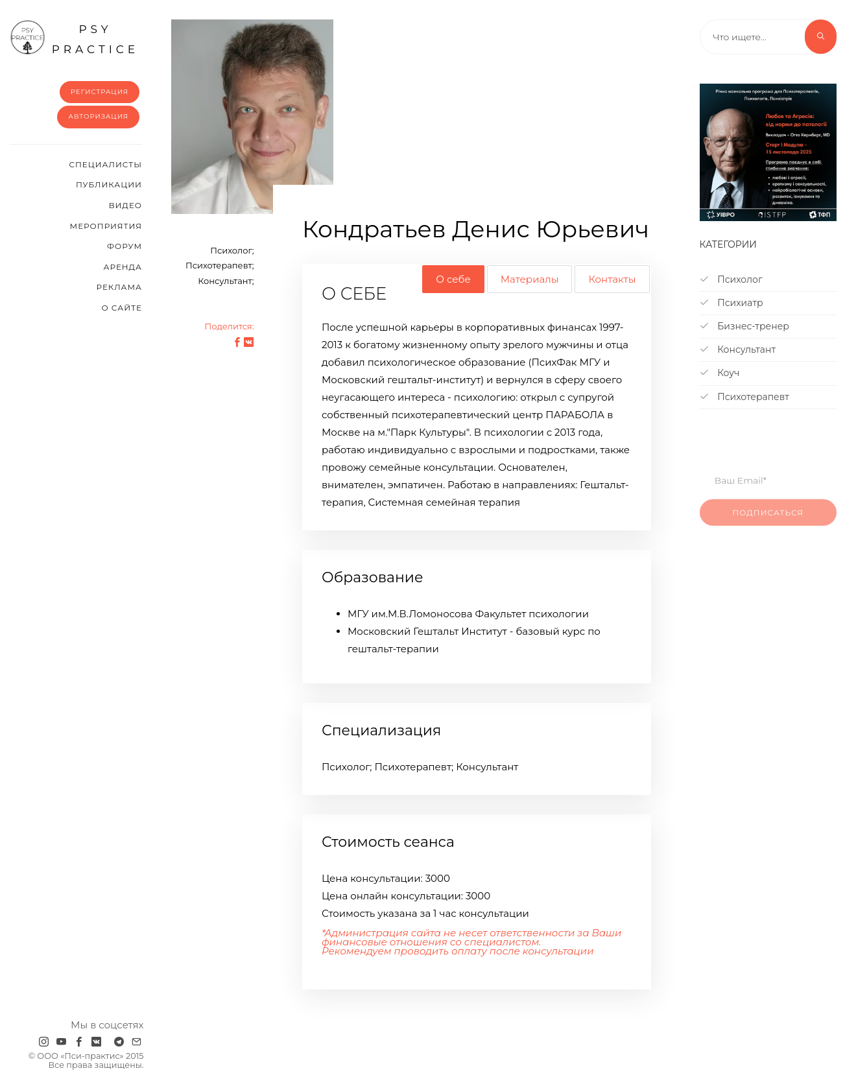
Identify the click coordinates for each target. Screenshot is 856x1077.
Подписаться (767, 522)
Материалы (530, 279)
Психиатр (731, 303)
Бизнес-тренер (744, 326)
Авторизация (98, 116)
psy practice (74, 37)
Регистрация (99, 92)
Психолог (731, 279)
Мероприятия (106, 226)
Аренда (123, 267)
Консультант (738, 349)
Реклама (119, 287)
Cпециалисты (105, 164)
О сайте (121, 308)
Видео (125, 205)
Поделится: (229, 326)
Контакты (612, 279)
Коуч (720, 373)
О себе (453, 279)
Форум (124, 246)
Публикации (109, 184)
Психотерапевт (744, 397)
